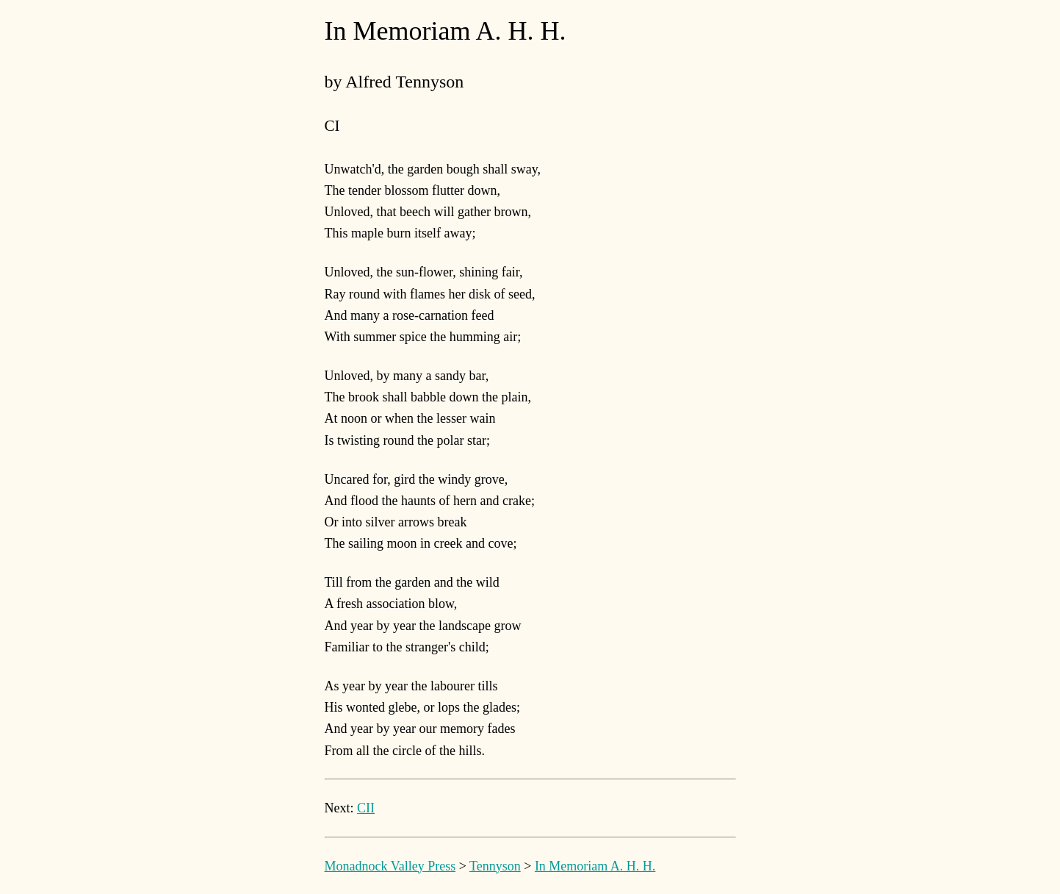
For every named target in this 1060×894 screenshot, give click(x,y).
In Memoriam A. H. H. (595, 866)
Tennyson (495, 866)
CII (366, 808)
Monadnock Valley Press (390, 866)
